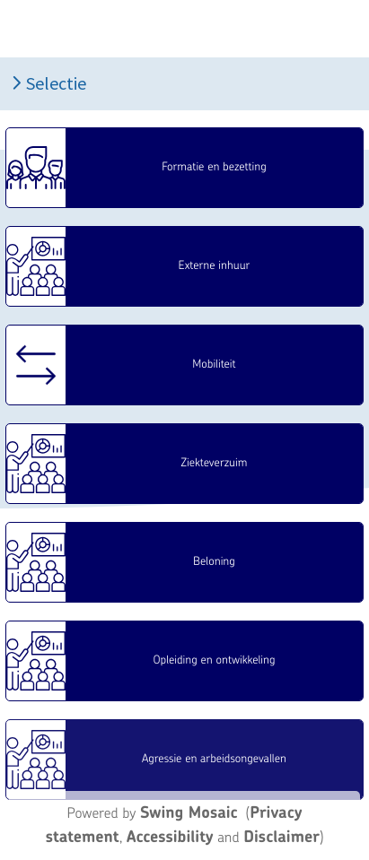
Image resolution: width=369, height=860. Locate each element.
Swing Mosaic (189, 812)
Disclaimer (281, 836)
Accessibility (170, 836)
